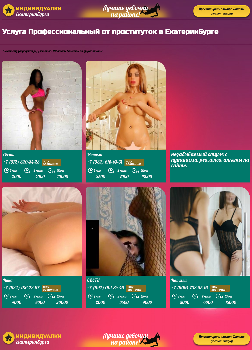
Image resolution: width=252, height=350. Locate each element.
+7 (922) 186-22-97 (32, 288)
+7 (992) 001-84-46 (116, 288)
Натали (179, 280)
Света (8, 154)
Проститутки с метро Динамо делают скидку (222, 11)
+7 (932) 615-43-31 (115, 162)
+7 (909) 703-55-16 (200, 288)
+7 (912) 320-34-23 (32, 162)
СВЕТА (93, 280)
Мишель (94, 154)
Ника (7, 280)
